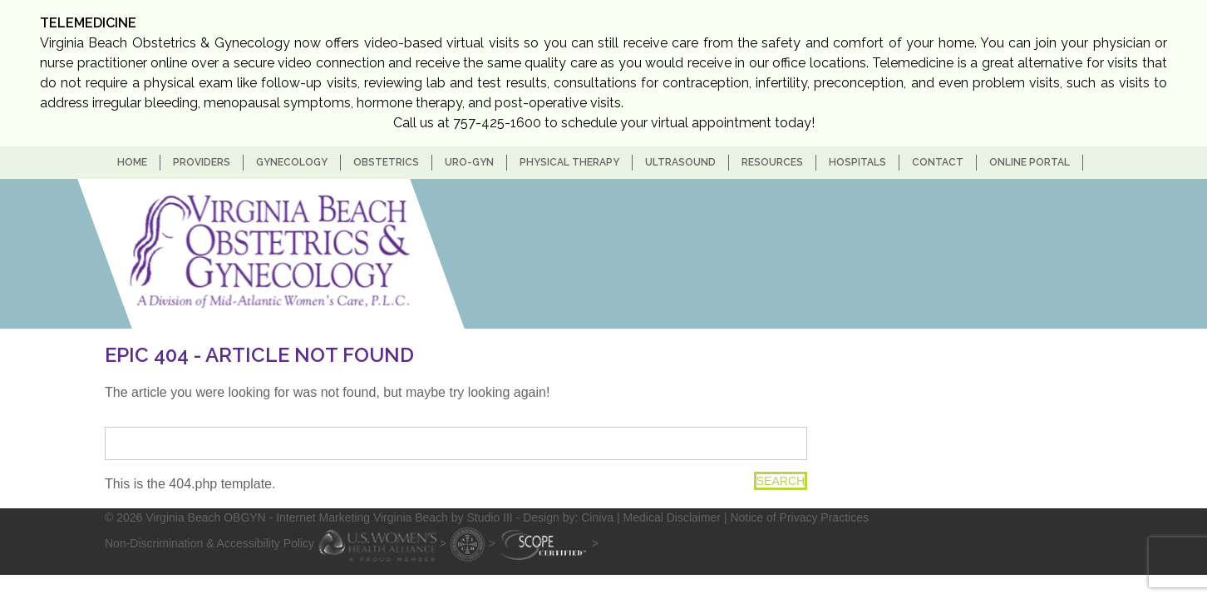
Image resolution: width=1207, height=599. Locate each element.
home (132, 162)
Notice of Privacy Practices (799, 517)
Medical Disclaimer (672, 517)
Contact (937, 162)
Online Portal (1029, 162)
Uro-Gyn (469, 162)
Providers (201, 162)
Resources (772, 162)
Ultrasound (680, 162)
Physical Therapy (569, 162)
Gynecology (292, 162)
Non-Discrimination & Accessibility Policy (209, 543)
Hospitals (857, 162)
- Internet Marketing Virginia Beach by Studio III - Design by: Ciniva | (446, 517)
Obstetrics (386, 162)
